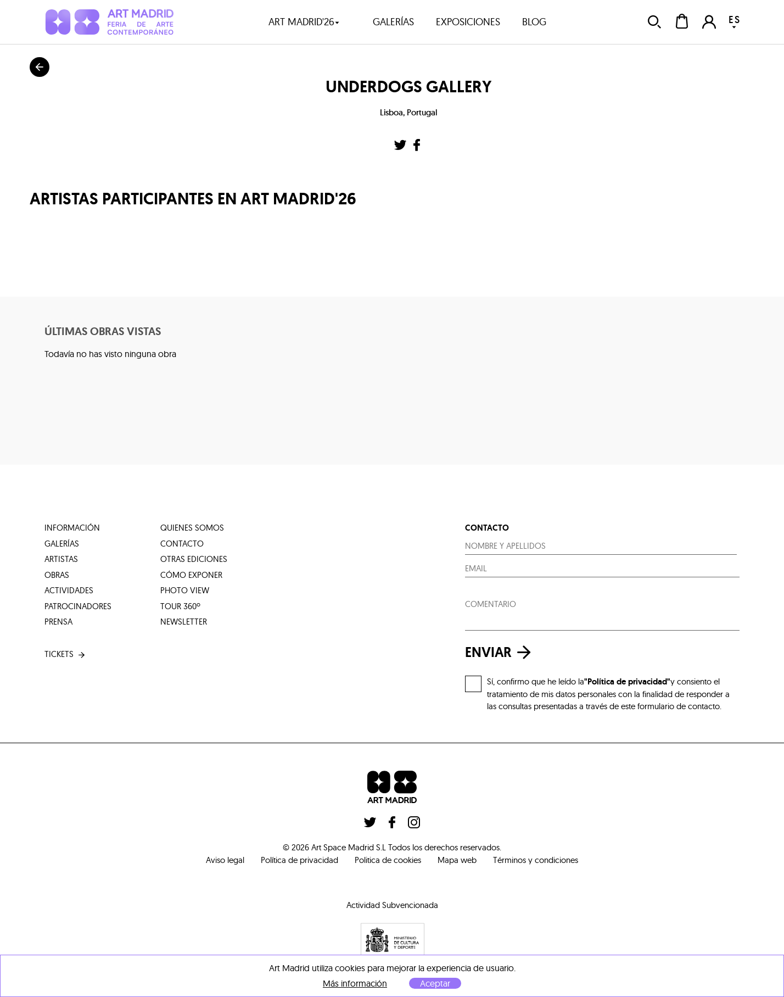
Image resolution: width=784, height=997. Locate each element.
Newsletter (183, 621)
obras (56, 575)
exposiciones (468, 21)
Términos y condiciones (535, 860)
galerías (393, 21)
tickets (65, 654)
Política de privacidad (299, 860)
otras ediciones (193, 559)
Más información (355, 983)
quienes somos (192, 527)
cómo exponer (191, 575)
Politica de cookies (388, 860)
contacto (182, 543)
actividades (68, 590)
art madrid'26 (304, 21)
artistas (61, 559)
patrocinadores (77, 606)
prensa (58, 621)
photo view (184, 590)
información (72, 527)
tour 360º (180, 606)
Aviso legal (225, 860)
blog (534, 21)
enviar (500, 652)
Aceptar (435, 983)
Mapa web (457, 860)
